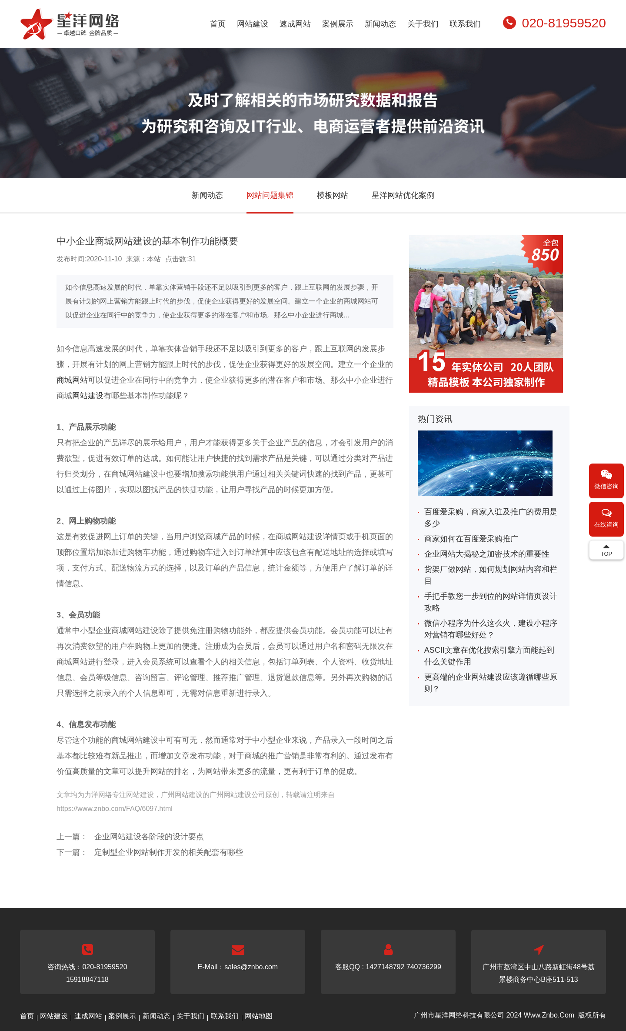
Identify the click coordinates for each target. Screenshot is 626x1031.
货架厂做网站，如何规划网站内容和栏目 (490, 575)
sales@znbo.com (251, 967)
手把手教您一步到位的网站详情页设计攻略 (490, 602)
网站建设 (252, 24)
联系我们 (465, 24)
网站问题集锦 (269, 195)
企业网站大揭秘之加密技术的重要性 (486, 554)
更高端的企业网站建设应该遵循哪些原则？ (490, 683)
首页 (218, 24)
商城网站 (72, 380)
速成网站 (295, 24)
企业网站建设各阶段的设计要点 (149, 836)
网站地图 (259, 1016)
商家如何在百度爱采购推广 (471, 538)
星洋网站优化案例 (403, 195)
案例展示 (337, 24)
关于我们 (423, 24)
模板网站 (332, 195)
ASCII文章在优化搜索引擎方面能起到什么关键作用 (489, 656)
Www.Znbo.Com (549, 1015)
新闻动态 (380, 24)
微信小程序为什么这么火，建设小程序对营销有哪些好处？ (490, 629)
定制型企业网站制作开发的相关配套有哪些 (168, 852)
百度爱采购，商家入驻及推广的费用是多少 (490, 517)
